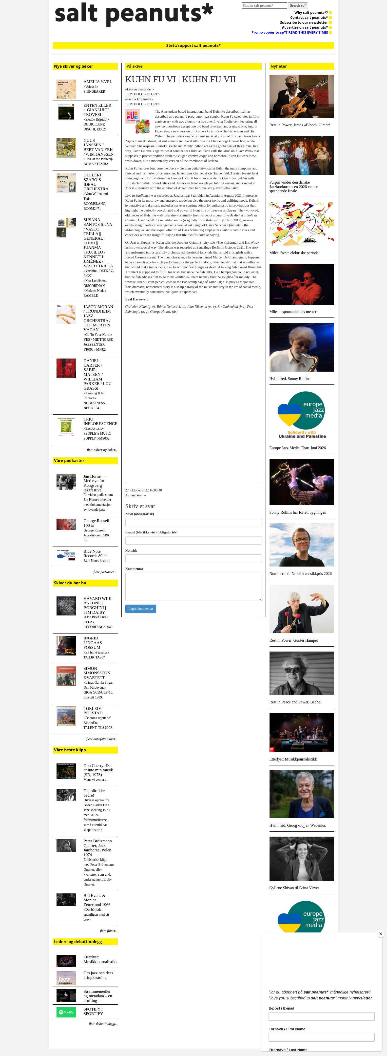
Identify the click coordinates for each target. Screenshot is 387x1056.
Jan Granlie (138, 495)
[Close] (381, 933)
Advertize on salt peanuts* (307, 27)
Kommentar (134, 569)
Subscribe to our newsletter (306, 22)
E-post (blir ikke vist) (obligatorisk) (151, 532)
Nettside (131, 550)
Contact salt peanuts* (311, 17)
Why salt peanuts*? (313, 12)
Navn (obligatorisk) (139, 514)
